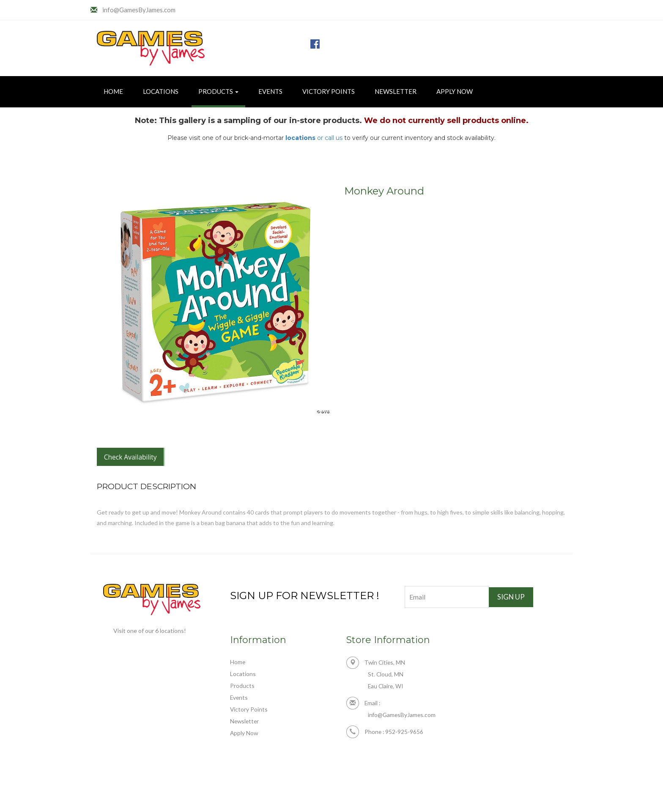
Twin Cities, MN (376, 664)
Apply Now (454, 91)
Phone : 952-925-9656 (385, 735)
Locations (160, 91)
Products (242, 687)
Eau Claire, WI (386, 688)
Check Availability (132, 457)
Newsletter (395, 91)
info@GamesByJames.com (141, 9)
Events (270, 91)
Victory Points (328, 91)
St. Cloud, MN (386, 676)
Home (113, 91)
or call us (313, 138)
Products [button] (218, 91)
